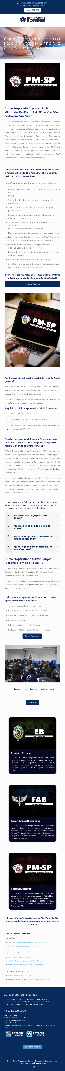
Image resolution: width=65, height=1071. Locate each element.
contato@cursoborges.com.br (34, 5)
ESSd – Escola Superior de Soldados (22, 976)
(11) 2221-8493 (25, 3)
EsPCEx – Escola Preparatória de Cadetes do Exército (28, 942)
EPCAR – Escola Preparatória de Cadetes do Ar (26, 961)
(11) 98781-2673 (41, 3)
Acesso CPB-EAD (32, 10)
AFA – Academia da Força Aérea (20, 957)
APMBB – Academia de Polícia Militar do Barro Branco (28, 979)
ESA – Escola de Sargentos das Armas (23, 946)
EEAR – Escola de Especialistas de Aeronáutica (26, 965)
